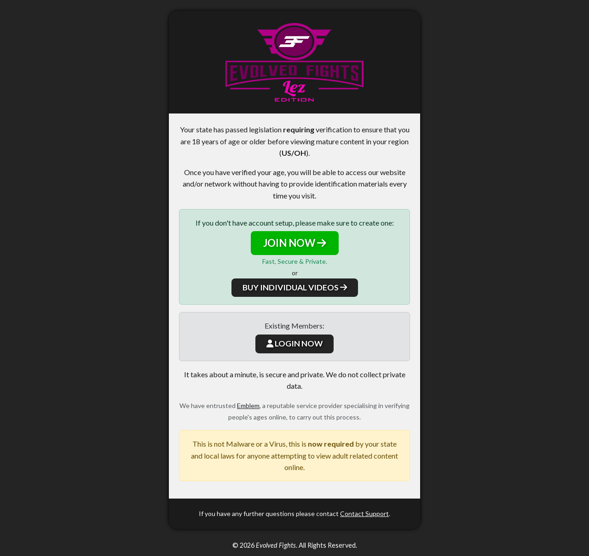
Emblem (248, 405)
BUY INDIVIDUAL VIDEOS (295, 287)
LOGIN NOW (294, 343)
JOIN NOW (294, 243)
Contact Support (364, 513)
